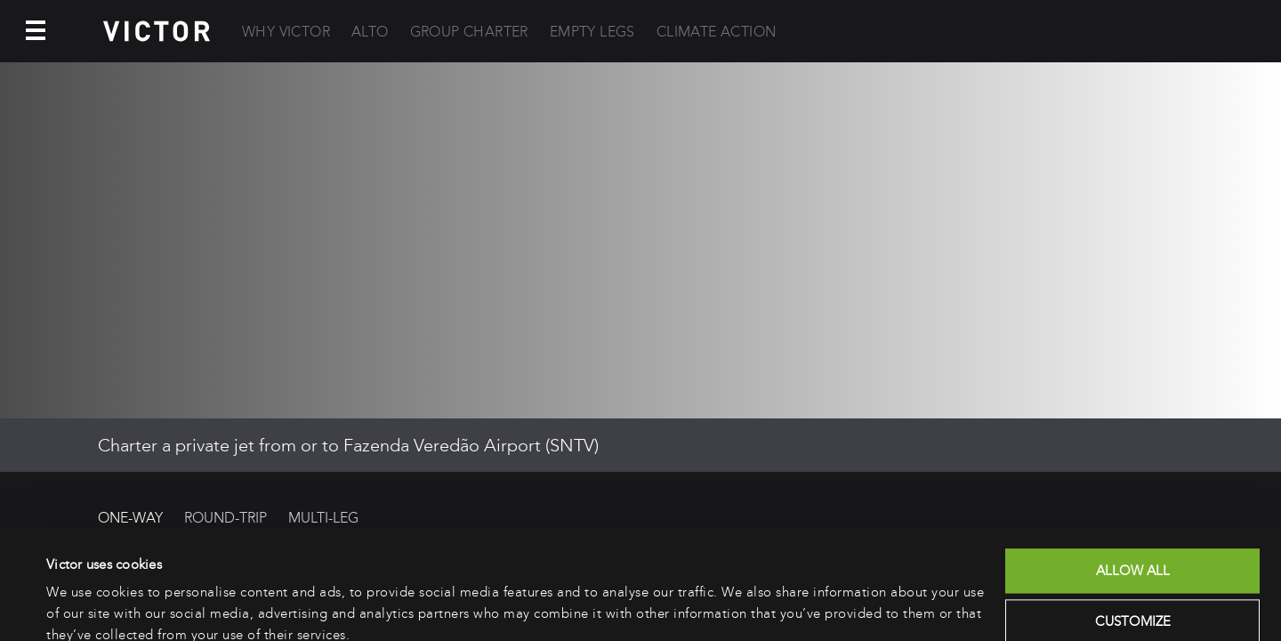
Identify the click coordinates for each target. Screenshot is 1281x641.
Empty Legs (592, 31)
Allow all (1133, 493)
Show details (84, 606)
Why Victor (286, 31)
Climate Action (717, 31)
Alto (370, 31)
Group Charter (469, 31)
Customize (1133, 544)
